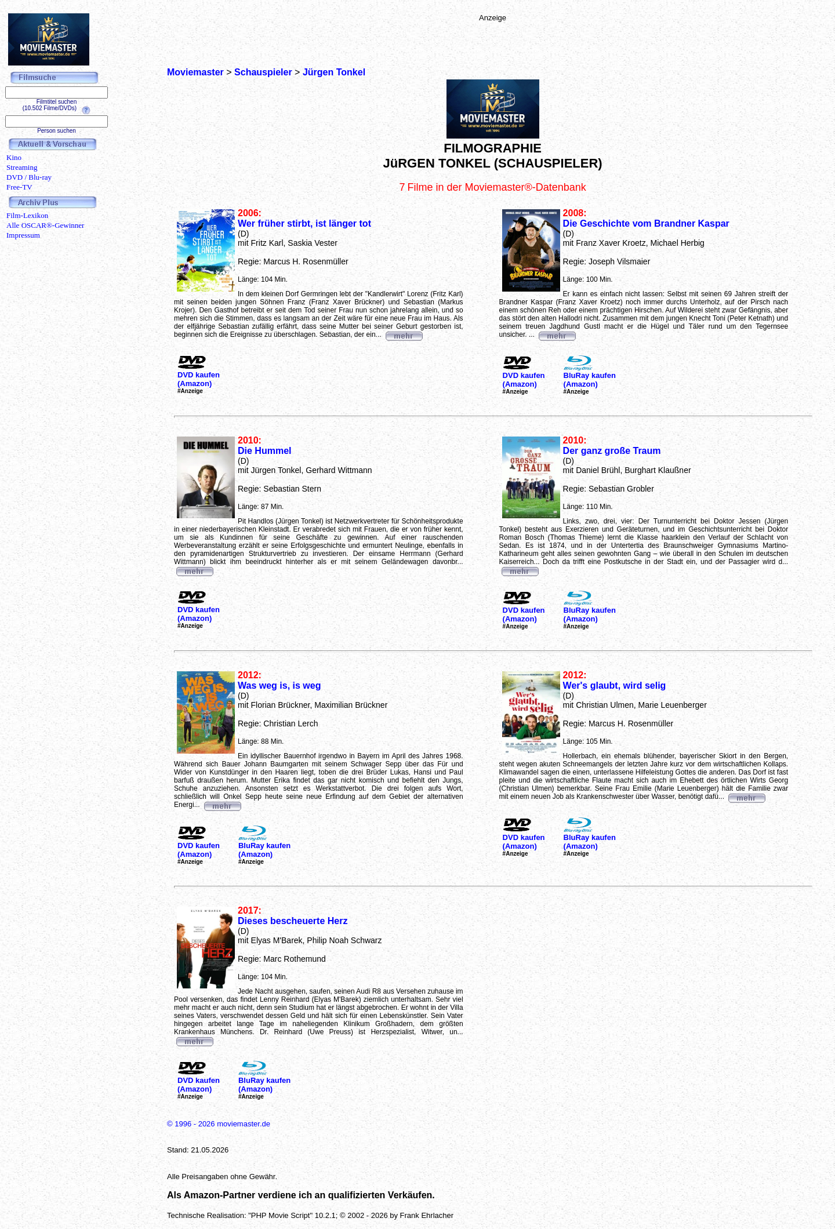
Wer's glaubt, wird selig (614, 685)
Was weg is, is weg (279, 685)
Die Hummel (264, 451)
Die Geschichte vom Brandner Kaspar (646, 223)
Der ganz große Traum (612, 451)
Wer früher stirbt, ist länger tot (304, 223)
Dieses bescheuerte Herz (292, 921)
